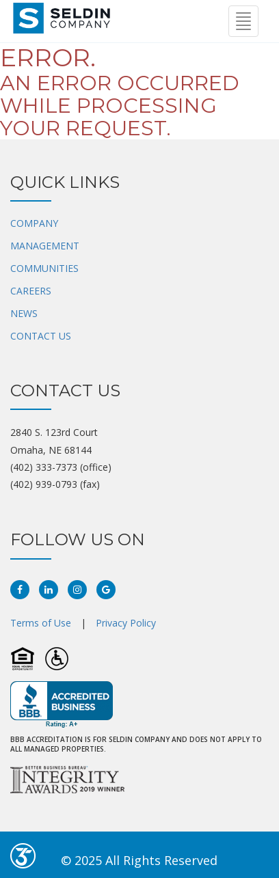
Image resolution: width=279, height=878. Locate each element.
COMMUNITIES (44, 268)
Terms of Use (40, 622)
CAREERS (30, 290)
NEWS (24, 313)
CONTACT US (40, 335)
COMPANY (34, 223)
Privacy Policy (126, 622)
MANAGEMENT (44, 245)
